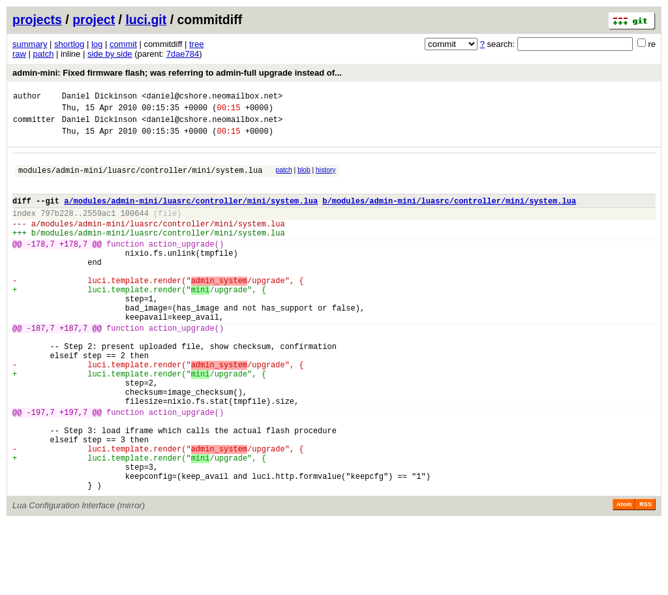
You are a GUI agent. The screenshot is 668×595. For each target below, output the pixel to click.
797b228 (56, 228)
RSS (645, 576)
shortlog (69, 44)
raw (19, 54)
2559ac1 (99, 228)
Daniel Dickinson (99, 97)
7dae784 (183, 54)
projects (37, 19)
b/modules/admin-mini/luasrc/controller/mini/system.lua (449, 214)
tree (196, 44)
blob (304, 177)
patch (43, 54)
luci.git (145, 19)
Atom (623, 576)
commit (123, 44)
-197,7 (41, 468)
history (325, 177)
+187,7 (73, 367)
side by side (109, 54)
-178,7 (41, 265)
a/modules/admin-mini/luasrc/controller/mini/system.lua (191, 214)
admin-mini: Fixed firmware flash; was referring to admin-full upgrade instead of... (177, 73)
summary (29, 44)
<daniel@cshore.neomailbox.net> (212, 97)
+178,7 (73, 265)
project (93, 19)
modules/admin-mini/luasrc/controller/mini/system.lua (140, 179)
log (96, 44)
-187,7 (41, 367)
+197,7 (73, 468)
